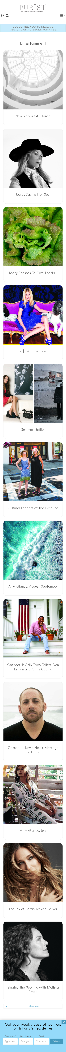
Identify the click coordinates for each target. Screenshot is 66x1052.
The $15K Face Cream (33, 351)
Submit (56, 1041)
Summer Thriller (33, 430)
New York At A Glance (33, 116)
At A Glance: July (33, 831)
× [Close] (64, 1022)
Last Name (25, 1036)
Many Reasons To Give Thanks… (33, 273)
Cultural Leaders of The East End (33, 508)
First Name (10, 1036)
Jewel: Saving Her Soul (33, 194)
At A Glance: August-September (33, 586)
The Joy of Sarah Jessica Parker (33, 909)
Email (42, 1036)
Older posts (34, 1006)
